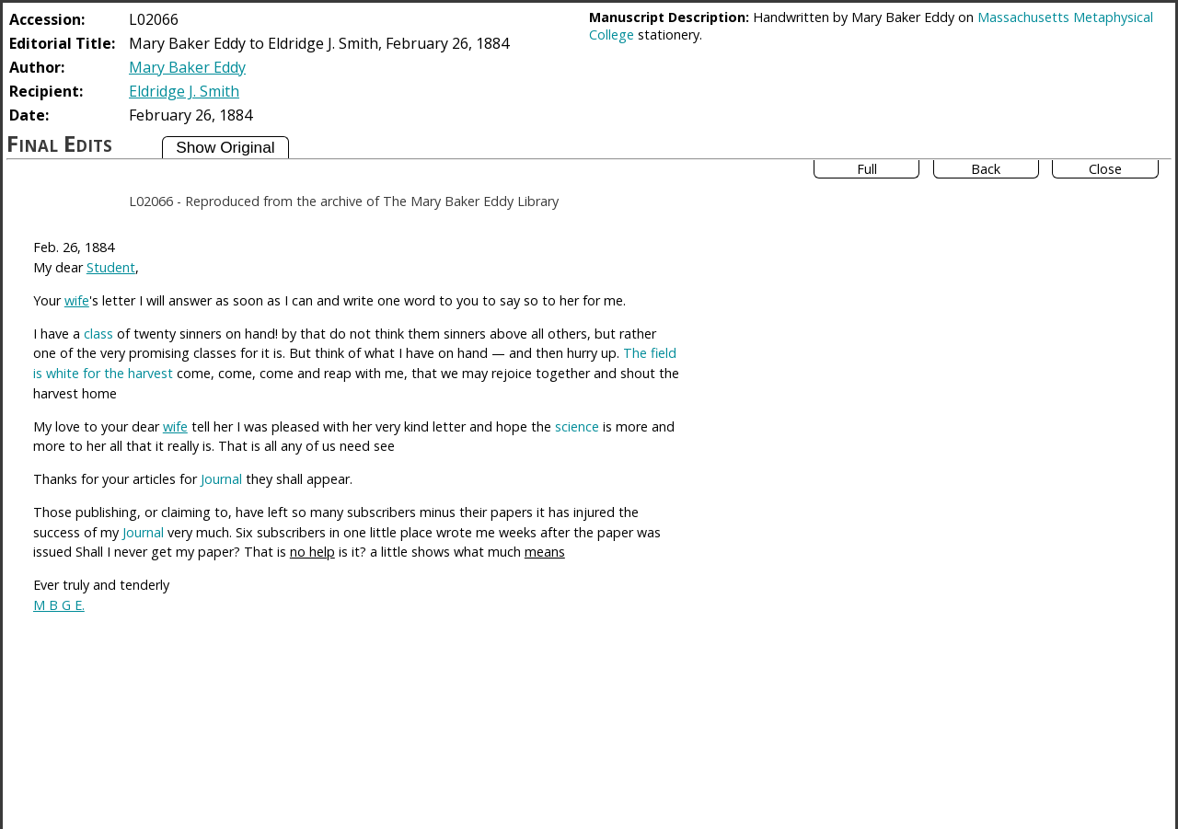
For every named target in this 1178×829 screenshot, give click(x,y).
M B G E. (59, 605)
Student (111, 267)
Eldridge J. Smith (184, 91)
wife (76, 300)
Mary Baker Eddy (187, 67)
